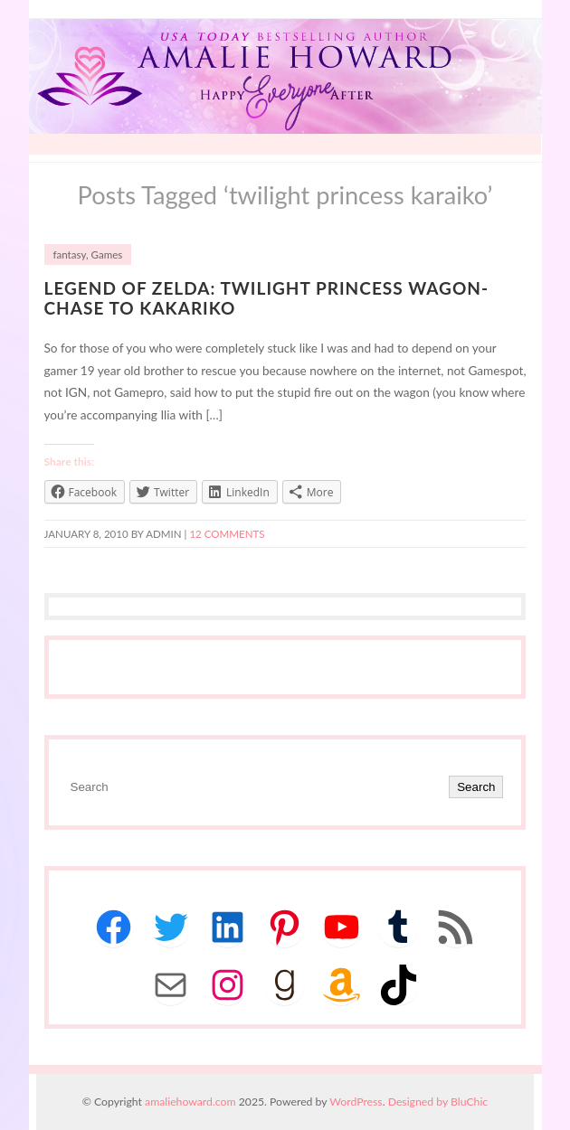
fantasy (69, 254)
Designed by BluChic (438, 1101)
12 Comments (226, 534)
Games (107, 254)
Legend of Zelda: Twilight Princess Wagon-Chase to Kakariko (266, 298)
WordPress (355, 1101)
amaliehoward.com (190, 1101)
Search (476, 787)
